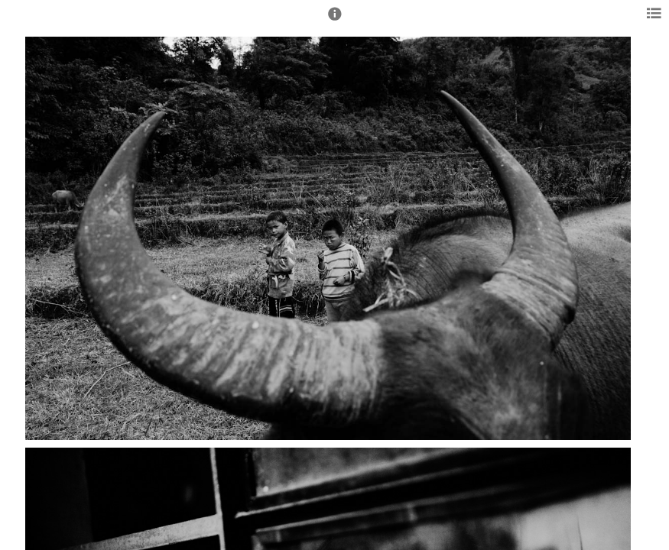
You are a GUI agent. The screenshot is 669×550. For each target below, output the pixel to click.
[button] (335, 20)
